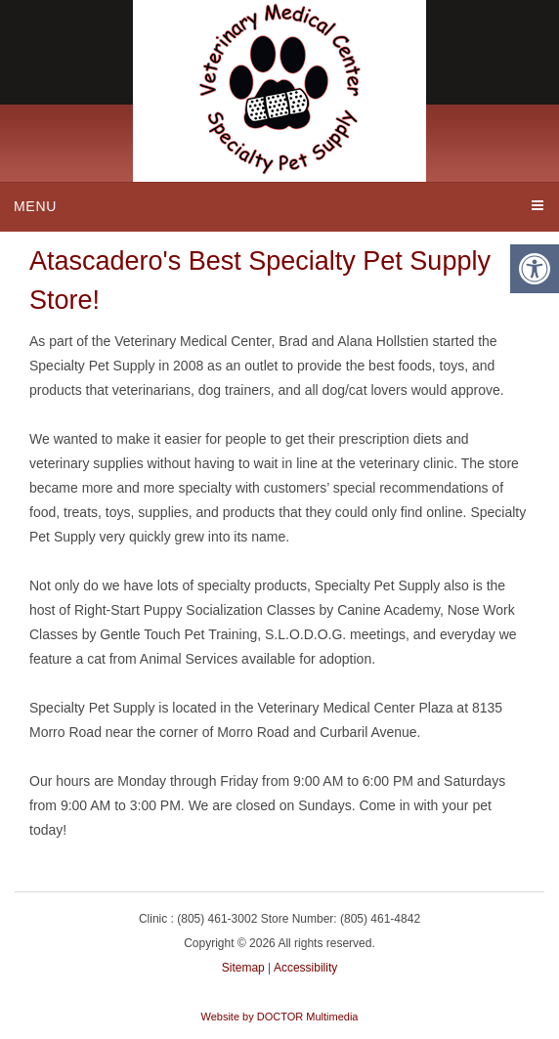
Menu (35, 206)
